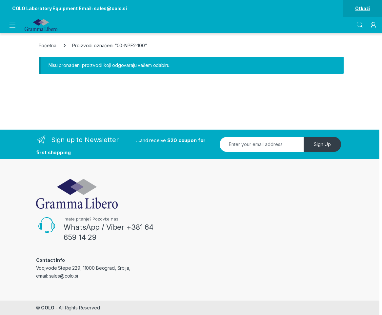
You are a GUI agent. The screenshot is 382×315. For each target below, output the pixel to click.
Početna (47, 45)
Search (359, 25)
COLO (47, 307)
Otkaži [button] (362, 8)
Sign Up (322, 144)
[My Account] (373, 25)
